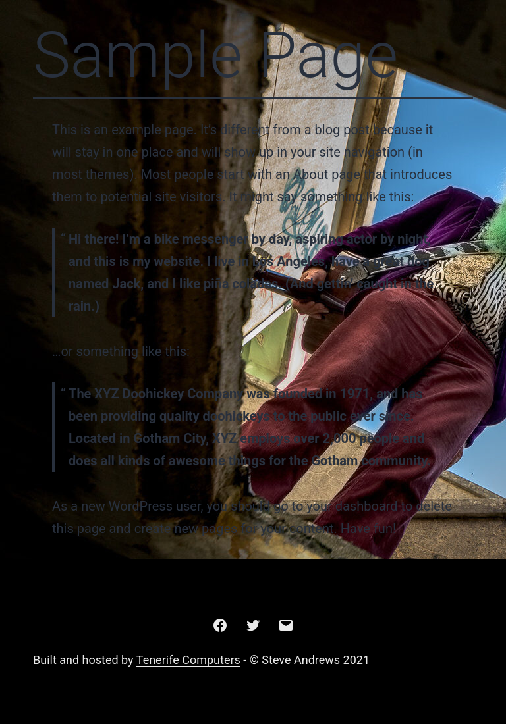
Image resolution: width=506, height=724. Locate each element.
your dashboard (351, 506)
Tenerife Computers (188, 660)
